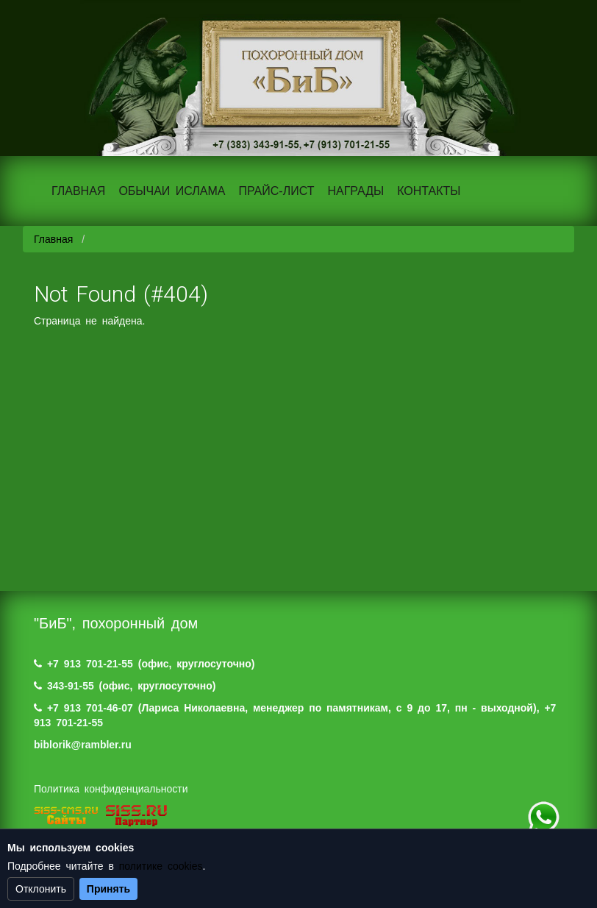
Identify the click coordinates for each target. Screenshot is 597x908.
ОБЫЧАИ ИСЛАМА (171, 191)
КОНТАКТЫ (428, 191)
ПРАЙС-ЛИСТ (276, 191)
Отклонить (40, 889)
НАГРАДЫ (355, 191)
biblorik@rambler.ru (83, 745)
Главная (53, 239)
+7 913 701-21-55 (90, 664)
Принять (108, 889)
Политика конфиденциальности (111, 789)
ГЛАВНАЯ (78, 191)
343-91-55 (70, 686)
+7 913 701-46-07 (90, 708)
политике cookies (161, 866)
